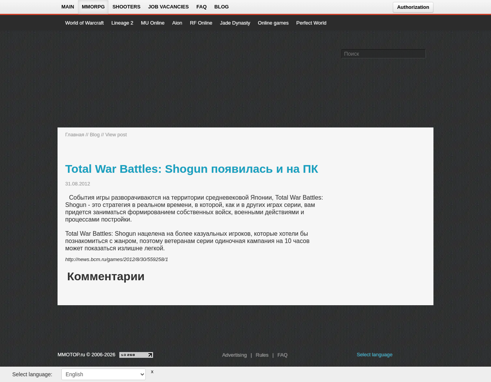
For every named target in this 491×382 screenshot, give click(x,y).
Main (67, 7)
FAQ (201, 7)
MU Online (153, 23)
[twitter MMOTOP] (428, 356)
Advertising (234, 355)
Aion (177, 23)
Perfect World (312, 23)
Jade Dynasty (235, 23)
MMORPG (93, 7)
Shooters (126, 7)
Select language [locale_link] (374, 354)
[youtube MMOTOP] (416, 356)
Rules (262, 355)
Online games (273, 23)
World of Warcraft (84, 23)
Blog (221, 7)
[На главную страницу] (91, 79)
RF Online (201, 23)
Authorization (413, 7)
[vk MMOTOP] (404, 356)
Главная (74, 134)
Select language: (32, 374)
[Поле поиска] (421, 53)
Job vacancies (168, 7)
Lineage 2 (122, 23)
